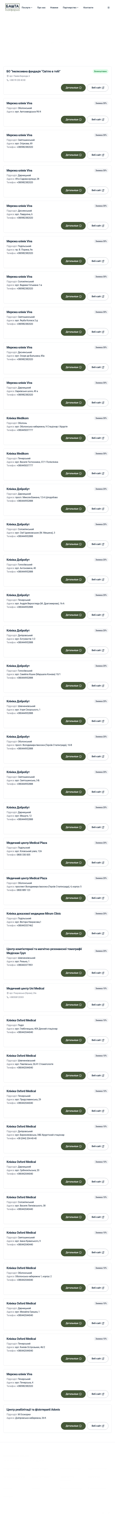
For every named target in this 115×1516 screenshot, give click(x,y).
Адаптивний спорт (97, 1468)
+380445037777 (25, 430)
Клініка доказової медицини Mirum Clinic (34, 913)
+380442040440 (25, 1209)
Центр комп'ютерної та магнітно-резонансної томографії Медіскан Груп (44, 951)
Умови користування (12, 1460)
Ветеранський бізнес (14, 1476)
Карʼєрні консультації (71, 1487)
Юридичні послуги (41, 1476)
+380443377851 (25, 965)
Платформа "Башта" (16, 1455)
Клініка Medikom (18, 418)
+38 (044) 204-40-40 (27, 1138)
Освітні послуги (40, 1468)
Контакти (88, 7)
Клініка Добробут (18, 489)
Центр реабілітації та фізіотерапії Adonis (33, 1409)
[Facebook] (109, 1512)
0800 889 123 (23, 890)
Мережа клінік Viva (19, 103)
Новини (54, 7)
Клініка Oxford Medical (21, 1020)
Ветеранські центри (70, 1468)
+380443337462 (25, 925)
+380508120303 (16, 997)
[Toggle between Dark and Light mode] (109, 8)
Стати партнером (97, 1487)
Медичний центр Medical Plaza (27, 843)
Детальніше (74, 87)
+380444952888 (25, 500)
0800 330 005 (23, 854)
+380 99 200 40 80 (17, 80)
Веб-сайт (98, 87)
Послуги (27, 7)
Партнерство (71, 7)
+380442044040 (25, 1032)
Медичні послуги (12, 1468)
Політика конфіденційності (36, 1460)
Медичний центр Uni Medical (25, 988)
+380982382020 (25, 147)
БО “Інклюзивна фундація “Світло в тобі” (33, 71)
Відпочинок (94, 1476)
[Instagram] (103, 1512)
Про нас (41, 7)
